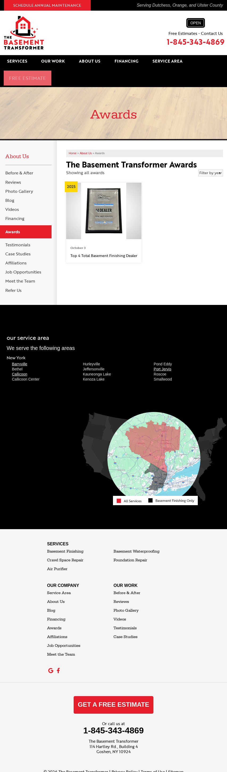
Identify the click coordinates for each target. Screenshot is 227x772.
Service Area (157, 61)
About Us (89, 61)
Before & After (19, 154)
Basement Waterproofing (136, 532)
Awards (12, 212)
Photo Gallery (19, 172)
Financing (120, 61)
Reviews (13, 163)
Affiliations (16, 244)
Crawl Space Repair (65, 541)
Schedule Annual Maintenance (47, 5)
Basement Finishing (65, 532)
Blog (9, 181)
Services (26, 61)
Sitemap (176, 753)
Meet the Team (20, 262)
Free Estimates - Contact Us (195, 32)
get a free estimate (113, 685)
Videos (12, 190)
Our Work (57, 61)
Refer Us (13, 271)
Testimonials (17, 225)
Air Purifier (57, 550)
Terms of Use (153, 753)
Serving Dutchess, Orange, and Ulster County (180, 5)
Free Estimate (195, 61)
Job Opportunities (23, 253)
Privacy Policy (124, 753)
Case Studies (18, 235)
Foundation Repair (130, 541)
